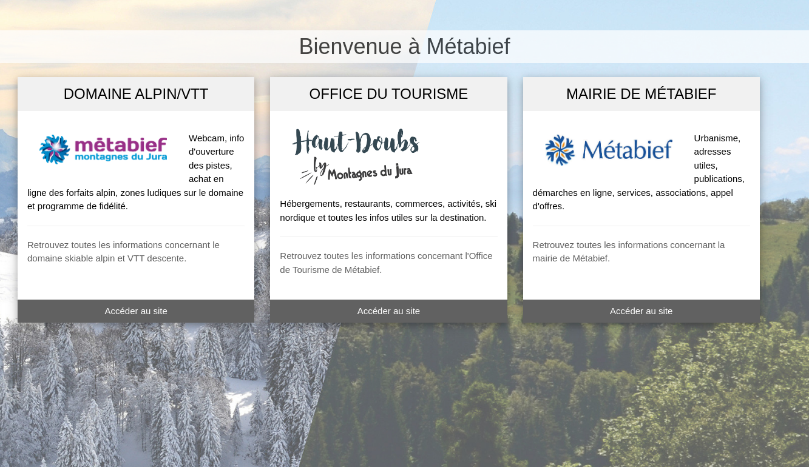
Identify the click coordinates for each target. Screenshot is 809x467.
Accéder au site (135, 311)
